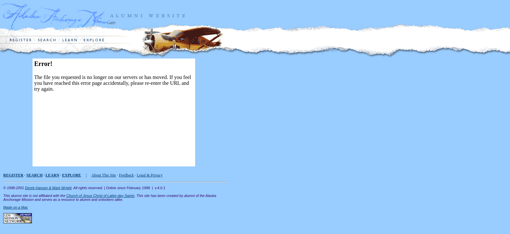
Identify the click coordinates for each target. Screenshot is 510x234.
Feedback (126, 175)
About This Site (103, 175)
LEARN (52, 175)
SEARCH (34, 175)
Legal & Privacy (150, 175)
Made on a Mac (15, 207)
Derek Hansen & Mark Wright (48, 188)
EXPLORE (71, 175)
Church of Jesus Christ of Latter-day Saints (100, 196)
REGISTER (13, 175)
